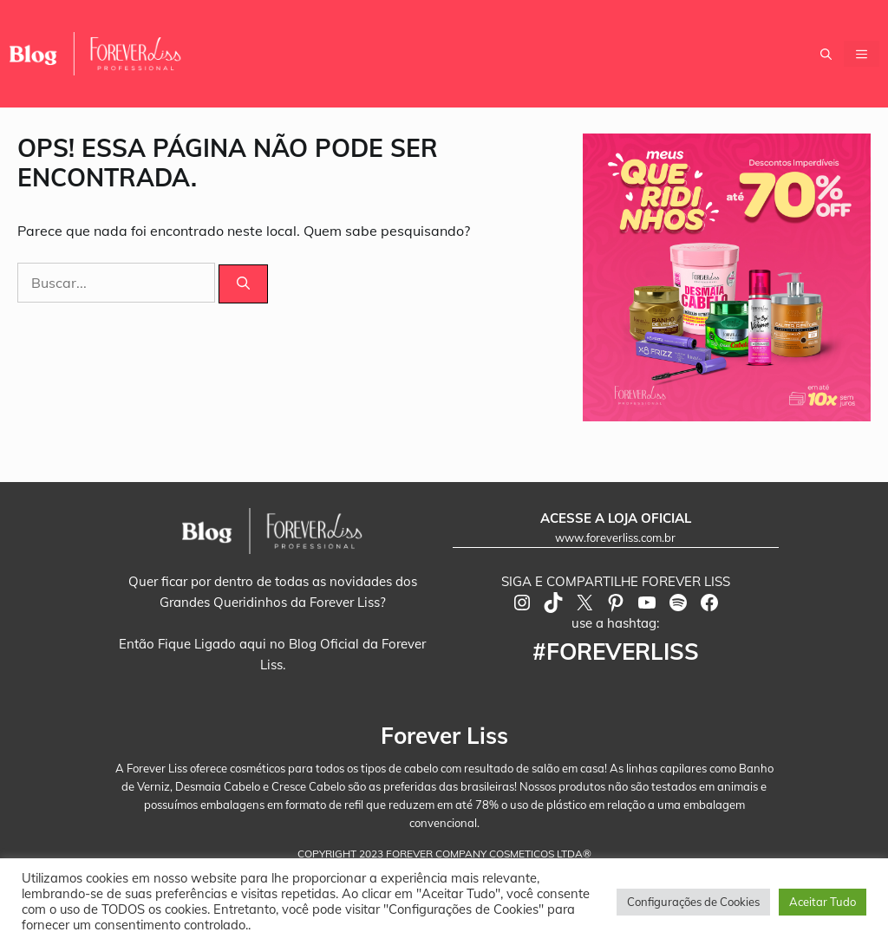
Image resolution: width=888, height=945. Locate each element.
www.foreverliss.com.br (615, 537)
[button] (826, 54)
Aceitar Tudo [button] (822, 902)
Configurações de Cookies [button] (693, 902)
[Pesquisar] (243, 283)
